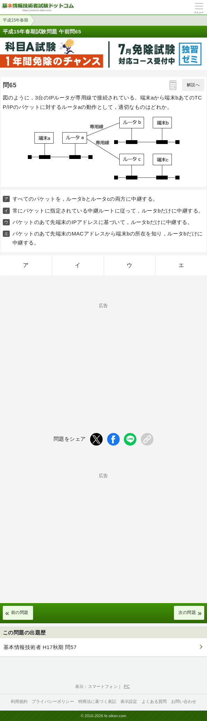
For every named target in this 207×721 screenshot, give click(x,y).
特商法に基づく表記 (97, 701)
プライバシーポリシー (53, 701)
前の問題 (20, 612)
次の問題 (187, 612)
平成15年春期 (15, 20)
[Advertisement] (103, 356)
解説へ (193, 84)
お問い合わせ (184, 701)
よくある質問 (154, 701)
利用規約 (19, 701)
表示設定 (128, 701)
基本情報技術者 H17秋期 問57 (40, 647)
